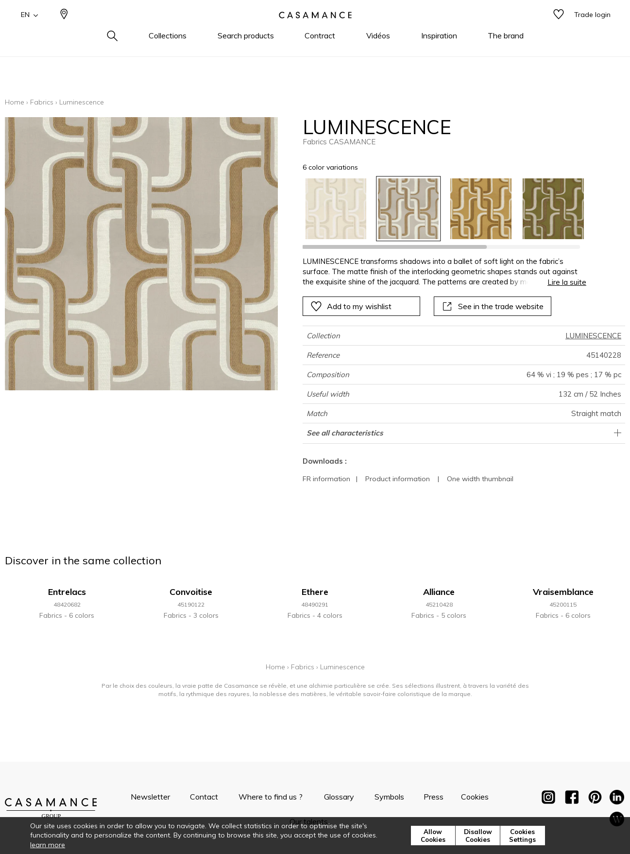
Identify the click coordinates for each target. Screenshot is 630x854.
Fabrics (41, 102)
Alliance (439, 591)
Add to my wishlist (351, 306)
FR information (326, 478)
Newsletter (150, 797)
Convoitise (191, 591)
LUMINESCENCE (593, 335)
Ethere (315, 591)
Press (433, 797)
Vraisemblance (563, 591)
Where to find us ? (270, 797)
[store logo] (315, 30)
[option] (336, 208)
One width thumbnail (480, 478)
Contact (204, 797)
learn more (47, 844)
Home (14, 102)
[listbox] (439, 208)
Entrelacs (67, 591)
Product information (397, 478)
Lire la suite (566, 282)
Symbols (389, 797)
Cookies (475, 797)
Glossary (339, 797)
